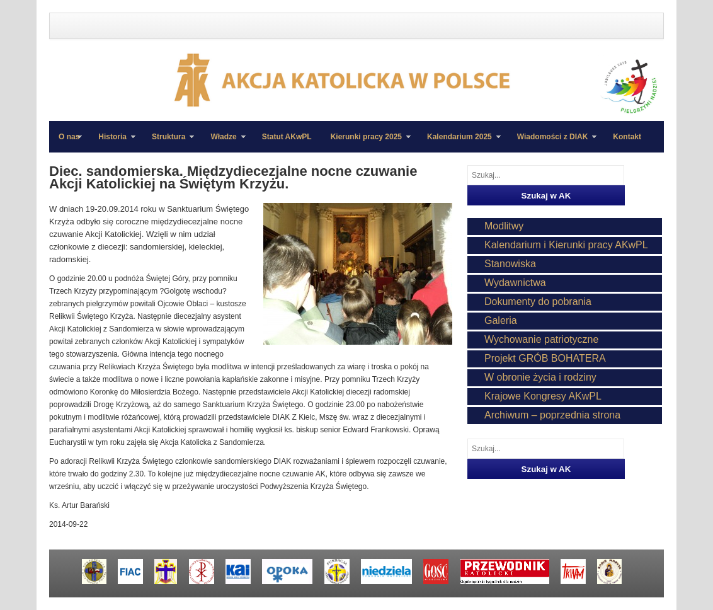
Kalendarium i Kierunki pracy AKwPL (566, 244)
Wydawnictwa (515, 282)
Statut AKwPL (287, 136)
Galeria (500, 320)
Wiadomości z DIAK (552, 142)
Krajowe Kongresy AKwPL (543, 396)
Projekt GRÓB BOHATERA (545, 358)
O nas (69, 136)
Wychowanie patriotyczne (541, 339)
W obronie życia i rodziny (540, 377)
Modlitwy (503, 226)
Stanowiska (510, 263)
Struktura (168, 142)
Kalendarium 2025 (459, 142)
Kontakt (627, 136)
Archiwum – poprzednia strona (552, 415)
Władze (223, 142)
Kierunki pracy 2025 (366, 142)
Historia (112, 142)
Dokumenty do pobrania (537, 301)
